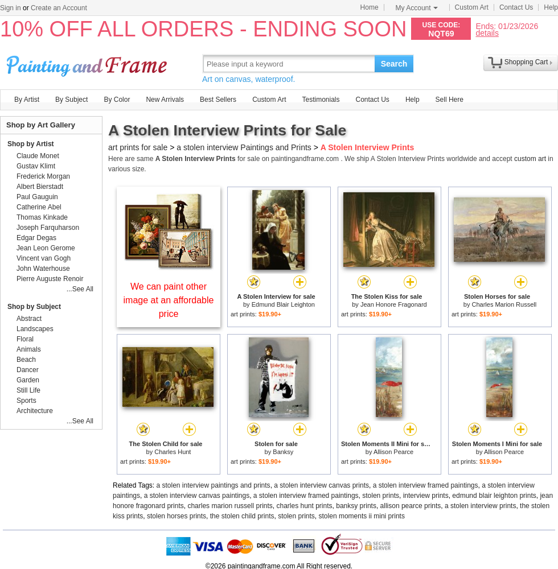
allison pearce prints (410, 506)
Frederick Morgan (43, 176)
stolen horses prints (176, 516)
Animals (29, 349)
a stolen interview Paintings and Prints (244, 147)
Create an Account (59, 8)
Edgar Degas (36, 238)
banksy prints (356, 506)
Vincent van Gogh (44, 258)
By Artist (26, 100)
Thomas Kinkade (42, 217)
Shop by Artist (30, 144)
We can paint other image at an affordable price (169, 300)
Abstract (29, 319)
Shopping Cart (526, 62)
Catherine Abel (39, 207)
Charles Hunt (172, 451)
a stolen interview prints (480, 506)
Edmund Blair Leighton (283, 304)
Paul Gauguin (37, 197)
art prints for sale (137, 147)
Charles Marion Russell (503, 304)
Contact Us (516, 7)
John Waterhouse (43, 269)
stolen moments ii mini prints (362, 516)
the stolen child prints (242, 516)
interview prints (426, 496)
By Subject (71, 100)
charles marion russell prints (229, 506)
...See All (80, 289)
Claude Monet (38, 156)
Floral (25, 339)
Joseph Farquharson (48, 228)
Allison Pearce (393, 451)
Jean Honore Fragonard (393, 304)
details (486, 33)
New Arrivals (165, 100)
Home (369, 7)
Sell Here (449, 100)
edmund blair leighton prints (494, 496)
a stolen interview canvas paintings (196, 496)
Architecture (35, 411)
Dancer (28, 370)
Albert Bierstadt (40, 187)
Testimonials (320, 100)
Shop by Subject (34, 307)
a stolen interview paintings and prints (213, 485)
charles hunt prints (304, 506)
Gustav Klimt (36, 166)
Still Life (28, 390)
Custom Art (472, 7)
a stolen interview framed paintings (425, 485)
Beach (26, 360)
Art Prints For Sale (88, 63)
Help (551, 7)
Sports (26, 401)
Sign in (10, 8)
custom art (530, 159)
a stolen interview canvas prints (321, 485)
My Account (417, 8)
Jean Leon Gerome (46, 248)
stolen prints (380, 496)
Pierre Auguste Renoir (50, 279)
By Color (117, 100)
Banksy (283, 451)
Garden (28, 380)
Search (394, 63)
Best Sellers (218, 100)
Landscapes (35, 329)
